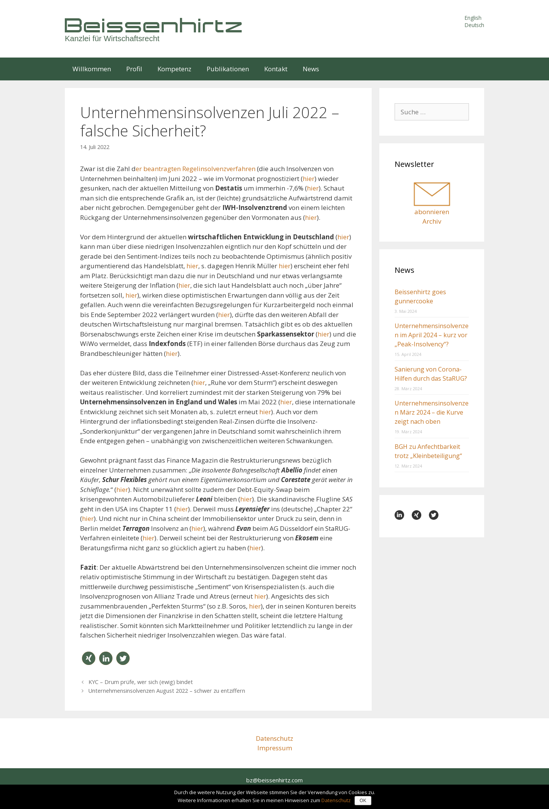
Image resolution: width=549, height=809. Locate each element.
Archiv (431, 221)
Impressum (274, 747)
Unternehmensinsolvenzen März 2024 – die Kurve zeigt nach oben (432, 412)
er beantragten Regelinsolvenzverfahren (195, 168)
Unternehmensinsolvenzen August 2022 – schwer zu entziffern (166, 690)
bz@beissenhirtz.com (274, 780)
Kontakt (275, 68)
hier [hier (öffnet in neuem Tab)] (343, 236)
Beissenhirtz (154, 25)
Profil (134, 68)
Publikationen (228, 68)
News (311, 68)
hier (309, 178)
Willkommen (91, 68)
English (473, 17)
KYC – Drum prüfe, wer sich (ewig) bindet (140, 682)
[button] (88, 658)
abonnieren (431, 211)
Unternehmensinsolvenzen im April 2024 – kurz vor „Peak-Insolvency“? (432, 335)
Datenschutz (274, 738)
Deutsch (474, 25)
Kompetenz (174, 68)
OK (363, 800)
